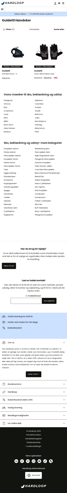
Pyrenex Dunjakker (43, 163)
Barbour (7, 132)
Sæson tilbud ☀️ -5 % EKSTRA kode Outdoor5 (33, 14)
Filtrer (8, 29)
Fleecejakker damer (12, 156)
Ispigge (7, 190)
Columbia (39, 104)
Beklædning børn (42, 149)
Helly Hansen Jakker (43, 166)
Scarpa (38, 107)
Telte (6, 170)
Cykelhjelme (9, 211)
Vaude (37, 111)
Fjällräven (39, 100)
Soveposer (8, 180)
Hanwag (38, 125)
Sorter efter (59, 29)
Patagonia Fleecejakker (45, 159)
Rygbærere (9, 215)
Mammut (39, 114)
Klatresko (8, 204)
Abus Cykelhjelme (42, 211)
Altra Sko (38, 204)
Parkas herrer (9, 163)
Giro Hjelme (40, 187)
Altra (6, 118)
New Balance (40, 121)
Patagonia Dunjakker (44, 215)
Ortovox (7, 104)
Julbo (37, 118)
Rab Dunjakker (41, 190)
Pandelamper (9, 176)
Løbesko (7, 201)
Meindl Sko (39, 176)
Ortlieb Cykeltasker (43, 201)
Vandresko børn (10, 208)
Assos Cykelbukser (43, 183)
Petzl (37, 132)
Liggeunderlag (10, 173)
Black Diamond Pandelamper (47, 173)
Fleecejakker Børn (42, 152)
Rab (5, 107)
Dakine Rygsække (42, 180)
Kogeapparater (10, 183)
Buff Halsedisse (41, 208)
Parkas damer (10, 152)
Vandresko (8, 194)
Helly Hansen (9, 128)
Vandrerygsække (11, 187)
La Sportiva (8, 111)
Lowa (6, 114)
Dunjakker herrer (11, 159)
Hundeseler (40, 194)
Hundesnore (40, 197)
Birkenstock (40, 128)
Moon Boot (8, 125)
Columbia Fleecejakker (44, 170)
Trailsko (7, 197)
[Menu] (2, 9)
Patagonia (8, 100)
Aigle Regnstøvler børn (44, 156)
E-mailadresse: (33, 296)
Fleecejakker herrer (12, 166)
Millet (6, 121)
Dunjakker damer (11, 149)
